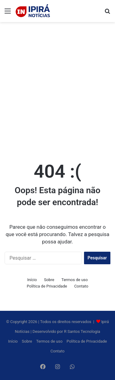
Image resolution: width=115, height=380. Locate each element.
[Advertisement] (57, 85)
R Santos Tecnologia (82, 331)
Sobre (49, 279)
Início (32, 279)
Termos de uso (74, 279)
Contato (81, 286)
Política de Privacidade (47, 286)
